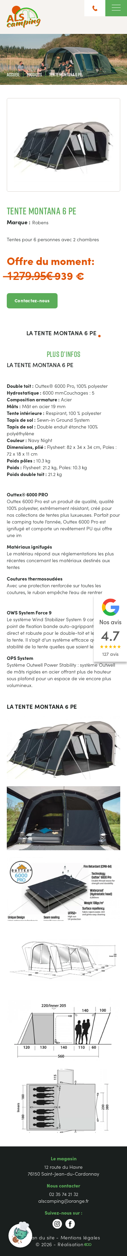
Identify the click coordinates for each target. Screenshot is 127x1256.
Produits (34, 74)
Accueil (13, 74)
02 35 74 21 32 (63, 1194)
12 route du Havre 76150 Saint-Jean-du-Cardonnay (63, 1170)
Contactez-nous (32, 300)
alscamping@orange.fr (63, 1200)
